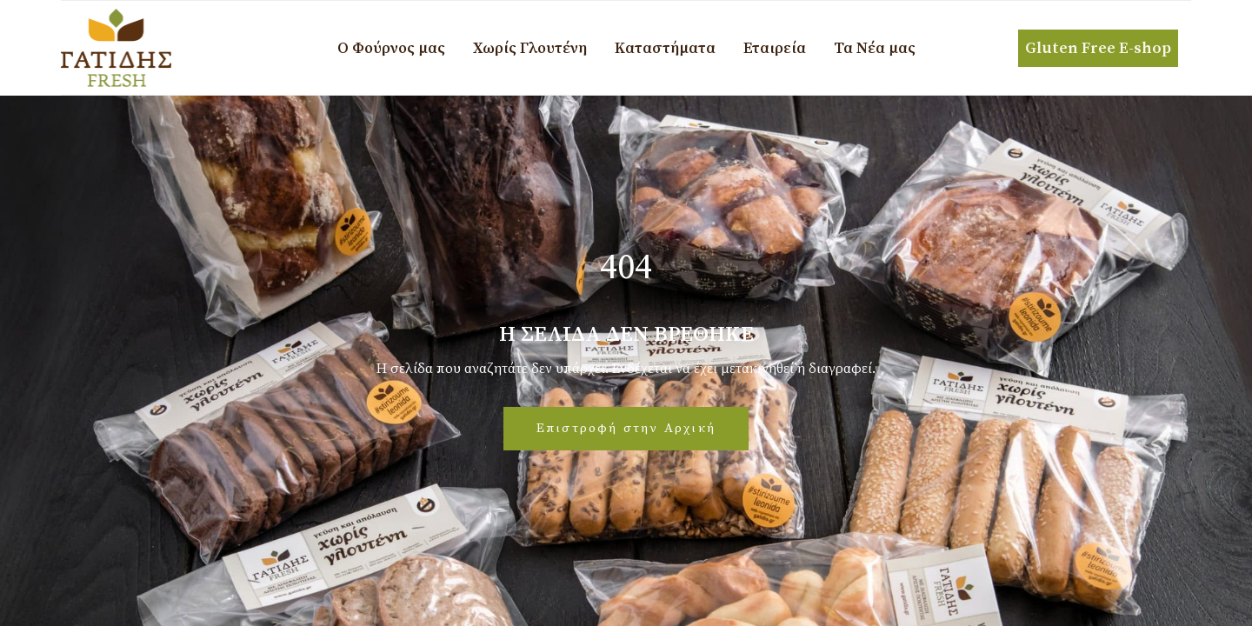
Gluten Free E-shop (1098, 48)
